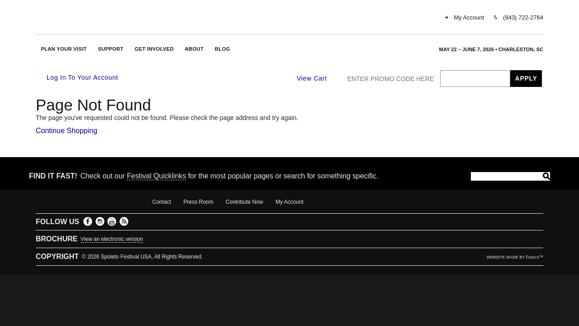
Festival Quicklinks (156, 176)
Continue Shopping (66, 130)
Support (110, 49)
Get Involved (154, 49)
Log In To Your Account (77, 78)
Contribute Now (244, 202)
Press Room (198, 202)
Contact (161, 202)
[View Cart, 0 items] (317, 78)
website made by (515, 257)
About (194, 49)
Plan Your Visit (64, 49)
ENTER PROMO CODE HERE (390, 79)
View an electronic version (112, 239)
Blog (222, 49)
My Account (469, 17)
